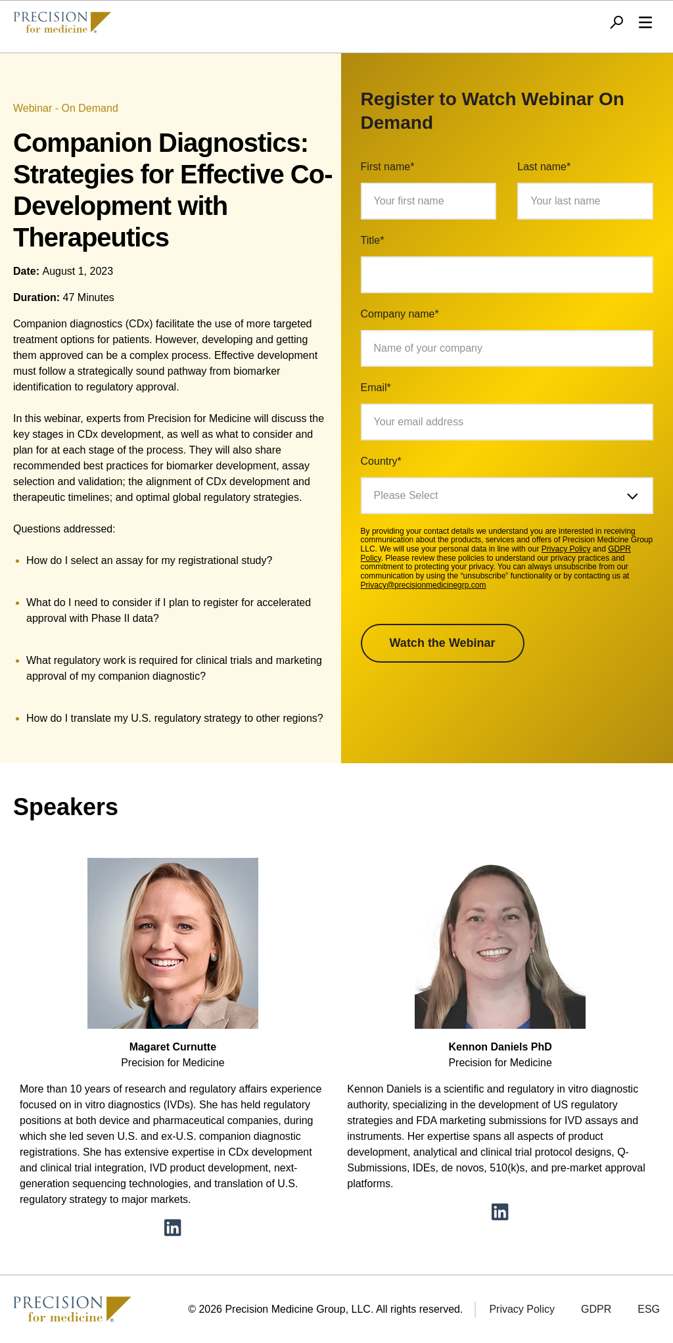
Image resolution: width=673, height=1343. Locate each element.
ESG (649, 1309)
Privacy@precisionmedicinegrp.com (423, 585)
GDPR (596, 1309)
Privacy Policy (566, 549)
